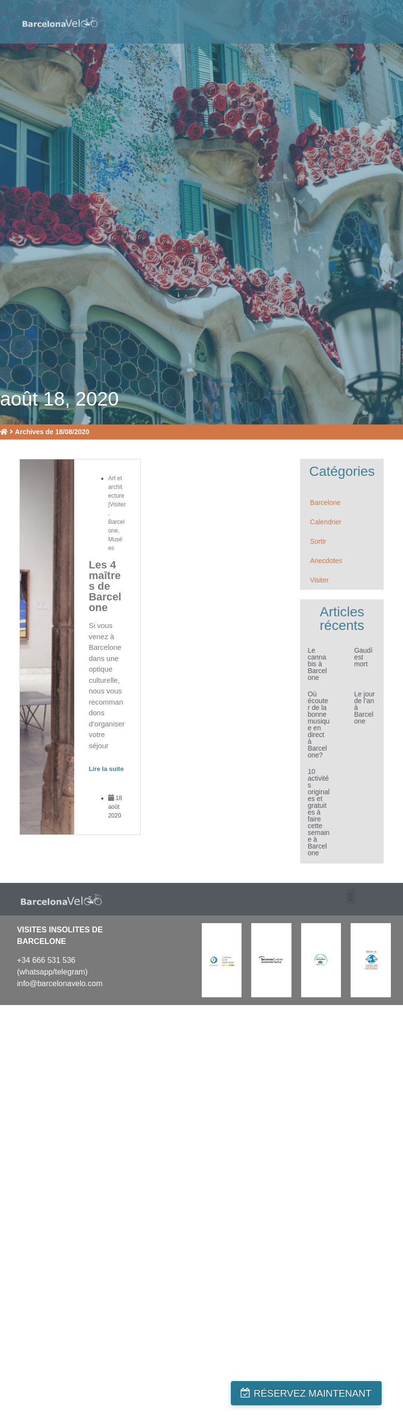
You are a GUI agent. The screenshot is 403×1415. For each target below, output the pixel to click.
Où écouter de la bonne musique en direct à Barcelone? (318, 724)
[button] (344, 20)
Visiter (319, 580)
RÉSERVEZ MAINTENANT (324, 1393)
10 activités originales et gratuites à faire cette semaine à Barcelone (318, 812)
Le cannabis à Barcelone (317, 663)
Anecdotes (326, 561)
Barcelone (325, 502)
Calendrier (325, 522)
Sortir (318, 541)
